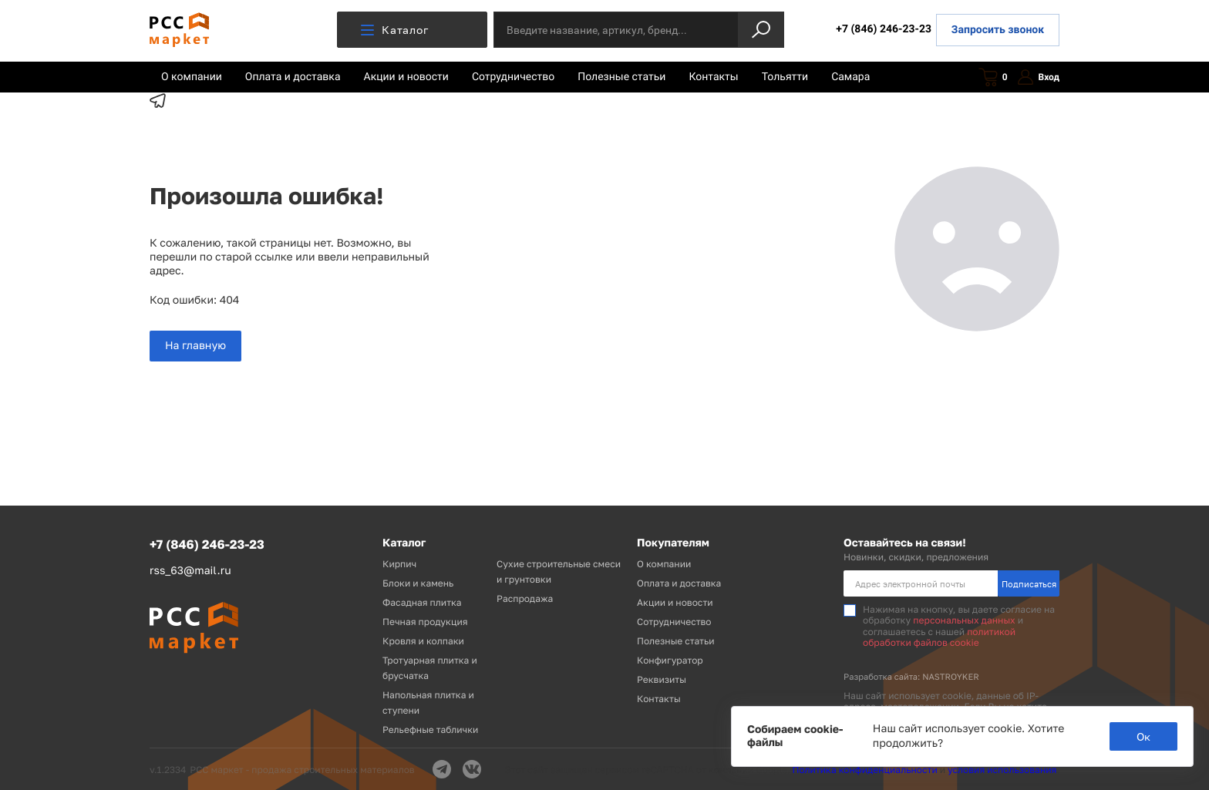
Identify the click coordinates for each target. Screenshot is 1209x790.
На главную (195, 345)
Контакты (713, 77)
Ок (1143, 736)
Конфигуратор (670, 660)
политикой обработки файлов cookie (939, 637)
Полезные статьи (621, 77)
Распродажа (525, 598)
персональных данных (964, 620)
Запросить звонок (997, 30)
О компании (191, 77)
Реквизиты (661, 679)
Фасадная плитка (422, 602)
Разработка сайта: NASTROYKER (911, 677)
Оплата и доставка (293, 77)
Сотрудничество (513, 77)
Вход (1038, 77)
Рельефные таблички (430, 729)
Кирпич (399, 564)
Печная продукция (425, 621)
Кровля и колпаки (423, 641)
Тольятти (785, 77)
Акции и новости (406, 77)
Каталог (394, 29)
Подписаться (1029, 584)
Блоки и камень (417, 583)
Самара (850, 77)
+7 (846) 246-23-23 (883, 29)
